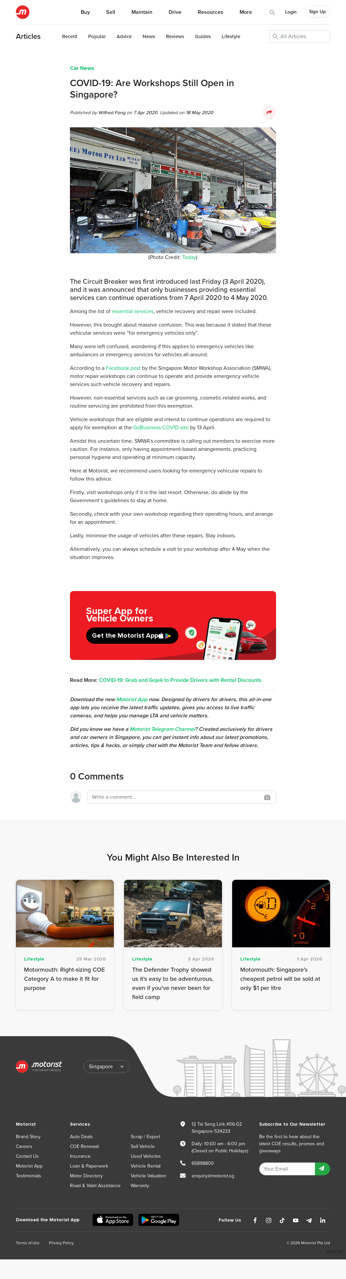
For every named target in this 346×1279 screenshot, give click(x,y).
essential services (132, 311)
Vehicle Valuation (148, 1176)
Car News (82, 68)
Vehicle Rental (145, 1166)
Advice (124, 36)
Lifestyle (231, 36)
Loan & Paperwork (89, 1166)
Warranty (140, 1185)
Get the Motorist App (125, 636)
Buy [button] (85, 12)
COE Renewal (84, 1146)
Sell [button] (110, 12)
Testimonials (28, 1176)
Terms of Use (28, 1242)
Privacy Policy (61, 1242)
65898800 (203, 1163)
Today (189, 257)
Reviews (175, 36)
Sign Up (317, 12)
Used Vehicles (146, 1156)
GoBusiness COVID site (161, 427)
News (149, 36)
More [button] (246, 12)
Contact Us (27, 1156)
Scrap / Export (145, 1137)
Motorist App (29, 1166)
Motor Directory (86, 1176)
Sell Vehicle (143, 1146)
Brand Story (28, 1137)
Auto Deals (81, 1137)
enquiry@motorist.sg (213, 1176)
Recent (69, 36)
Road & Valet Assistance (95, 1185)
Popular (97, 36)
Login (291, 12)
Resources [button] (210, 12)
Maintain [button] (141, 12)
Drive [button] (175, 12)
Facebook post (123, 368)
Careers (24, 1146)
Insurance (80, 1156)
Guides (203, 36)
